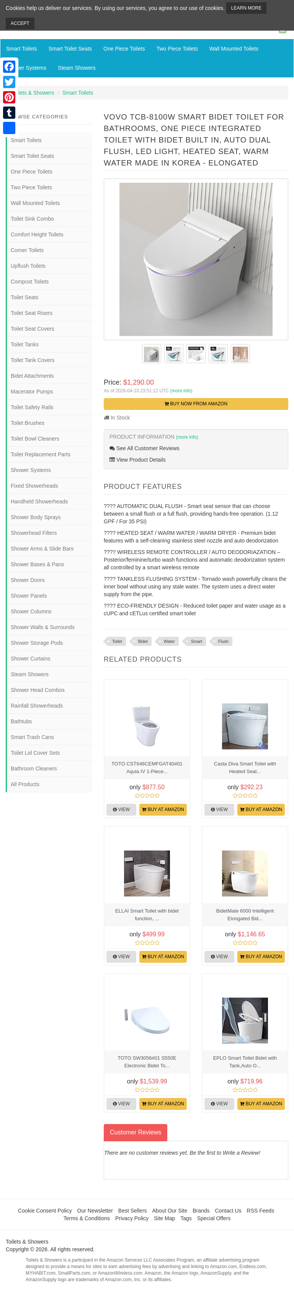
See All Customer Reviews (144, 448)
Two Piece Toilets (177, 49)
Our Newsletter (95, 1211)
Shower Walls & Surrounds (43, 627)
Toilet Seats (24, 297)
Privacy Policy (132, 1218)
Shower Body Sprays (36, 517)
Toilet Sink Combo (32, 219)
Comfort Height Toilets (37, 234)
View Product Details (137, 460)
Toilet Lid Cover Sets (35, 753)
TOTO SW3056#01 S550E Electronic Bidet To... (147, 1061)
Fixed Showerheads (34, 486)
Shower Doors (28, 580)
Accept (20, 23)
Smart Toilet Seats (70, 49)
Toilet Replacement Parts (40, 454)
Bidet (143, 641)
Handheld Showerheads (39, 501)
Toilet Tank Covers (32, 360)
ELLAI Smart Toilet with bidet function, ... (147, 914)
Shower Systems (26, 68)
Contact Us (228, 1211)
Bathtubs (21, 721)
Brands (201, 1211)
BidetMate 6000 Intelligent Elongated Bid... (245, 914)
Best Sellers (132, 1211)
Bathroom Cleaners (34, 768)
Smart (196, 641)
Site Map (164, 1218)
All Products (25, 784)
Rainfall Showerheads (37, 706)
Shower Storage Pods (37, 643)
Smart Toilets (21, 49)
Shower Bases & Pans (37, 564)
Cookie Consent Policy (45, 1211)
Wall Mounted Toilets (233, 49)
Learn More (246, 8)
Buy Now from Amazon (196, 403)
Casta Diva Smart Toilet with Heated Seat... (245, 767)
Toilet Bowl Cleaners (35, 439)
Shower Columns (31, 611)
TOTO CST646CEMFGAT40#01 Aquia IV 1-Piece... (147, 767)
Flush (223, 641)
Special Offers (214, 1218)
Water (169, 641)
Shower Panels (29, 596)
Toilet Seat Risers (31, 313)
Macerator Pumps (32, 391)
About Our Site (169, 1211)
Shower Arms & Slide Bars (42, 549)
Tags (186, 1218)
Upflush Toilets (28, 266)
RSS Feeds (260, 1211)
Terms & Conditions (87, 1218)
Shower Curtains (31, 659)
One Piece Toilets (124, 49)
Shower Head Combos (38, 690)
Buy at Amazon (163, 809)
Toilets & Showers (32, 93)
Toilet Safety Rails (32, 407)
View (121, 809)
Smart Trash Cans (32, 737)
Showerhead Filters (34, 533)
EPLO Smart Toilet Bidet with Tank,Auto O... (245, 1061)
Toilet (117, 641)
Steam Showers (77, 68)
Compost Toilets (30, 282)
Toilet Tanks (25, 344)
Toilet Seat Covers (32, 329)
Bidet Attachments (32, 376)
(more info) (181, 390)
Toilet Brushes (27, 423)
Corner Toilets (27, 250)
